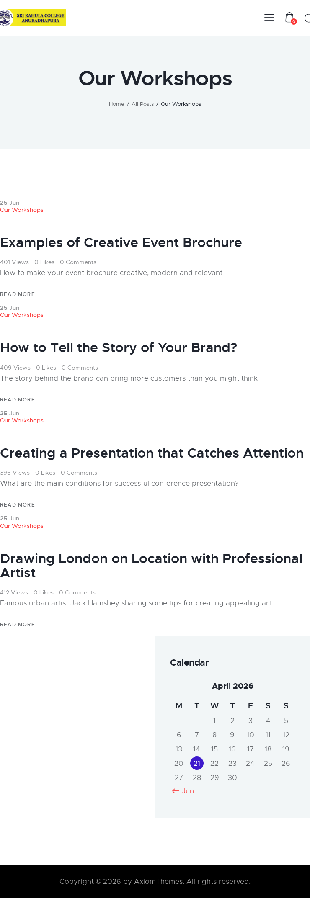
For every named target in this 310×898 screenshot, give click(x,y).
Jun (9, 202)
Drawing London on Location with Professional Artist (151, 566)
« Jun (185, 791)
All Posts (143, 104)
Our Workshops (22, 210)
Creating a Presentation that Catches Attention (152, 453)
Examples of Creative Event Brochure (121, 243)
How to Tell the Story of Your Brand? (118, 348)
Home (116, 104)
